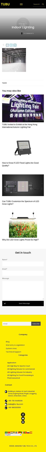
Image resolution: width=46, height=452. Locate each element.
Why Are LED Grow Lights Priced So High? (23, 226)
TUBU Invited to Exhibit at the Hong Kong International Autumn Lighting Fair (23, 113)
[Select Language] (13, 435)
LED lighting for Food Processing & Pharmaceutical (20, 376)
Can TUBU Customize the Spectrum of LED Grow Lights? (23, 189)
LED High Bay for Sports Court (18, 366)
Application (11, 363)
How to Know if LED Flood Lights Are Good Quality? (23, 151)
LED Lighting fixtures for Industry (19, 372)
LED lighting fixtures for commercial (21, 369)
